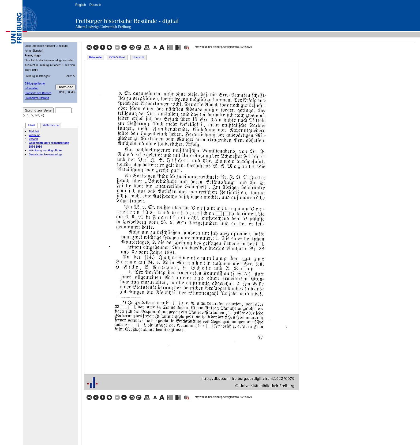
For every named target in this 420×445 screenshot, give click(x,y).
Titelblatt (34, 131)
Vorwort (33, 138)
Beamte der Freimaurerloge (45, 154)
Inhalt (31, 125)
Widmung (34, 135)
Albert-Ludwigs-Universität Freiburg (103, 27)
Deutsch (95, 5)
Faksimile (95, 57)
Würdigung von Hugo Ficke (45, 150)
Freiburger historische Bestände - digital (127, 20)
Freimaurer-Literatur (37, 98)
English (80, 5)
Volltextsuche (51, 125)
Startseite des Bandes (38, 93)
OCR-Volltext (117, 57)
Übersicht (138, 57)
